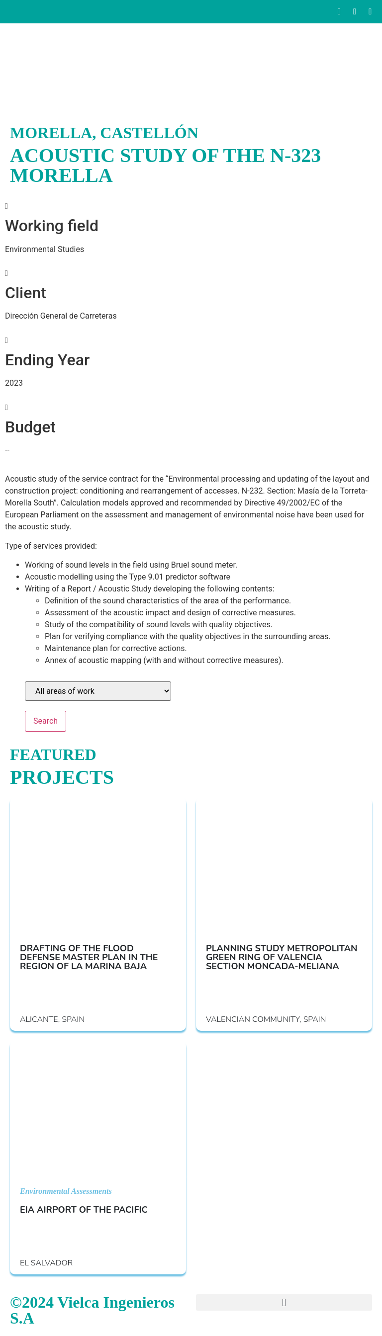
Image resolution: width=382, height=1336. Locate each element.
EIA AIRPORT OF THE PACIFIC (84, 1210)
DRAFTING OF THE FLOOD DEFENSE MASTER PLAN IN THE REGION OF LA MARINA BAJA (89, 957)
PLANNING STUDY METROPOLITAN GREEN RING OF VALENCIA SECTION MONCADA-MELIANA (282, 957)
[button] (284, 1302)
